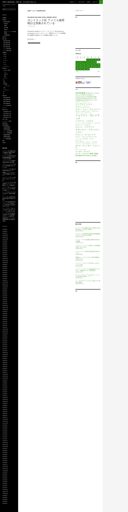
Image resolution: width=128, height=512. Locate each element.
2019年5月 (4, 387)
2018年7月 (4, 407)
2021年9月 (4, 335)
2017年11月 (5, 421)
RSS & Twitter (81, 1)
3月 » (98, 71)
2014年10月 (5, 493)
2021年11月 (5, 331)
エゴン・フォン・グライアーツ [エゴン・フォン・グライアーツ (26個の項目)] (87, 109)
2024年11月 (5, 260)
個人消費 (6, 27)
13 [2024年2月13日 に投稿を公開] (80, 64)
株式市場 (4, 38)
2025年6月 (4, 247)
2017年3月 (4, 436)
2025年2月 (4, 254)
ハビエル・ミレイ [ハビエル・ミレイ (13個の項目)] (88, 139)
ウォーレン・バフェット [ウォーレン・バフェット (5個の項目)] (82, 106)
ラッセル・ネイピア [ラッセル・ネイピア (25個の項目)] (82, 151)
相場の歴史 (4, 123)
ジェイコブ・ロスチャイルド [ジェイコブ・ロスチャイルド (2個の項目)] (85, 113)
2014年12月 (5, 489)
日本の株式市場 (6, 46)
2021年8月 (4, 337)
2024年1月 (4, 280)
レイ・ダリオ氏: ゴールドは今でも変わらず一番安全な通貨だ (9, 193)
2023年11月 (5, 284)
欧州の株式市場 (6, 44)
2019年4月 (4, 389)
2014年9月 (4, 495)
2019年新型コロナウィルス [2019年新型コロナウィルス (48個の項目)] (87, 93)
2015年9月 (4, 472)
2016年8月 (4, 450)
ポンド (4, 62)
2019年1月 (4, 395)
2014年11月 (5, 491)
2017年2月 (4, 438)
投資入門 (4, 37)
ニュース (4, 107)
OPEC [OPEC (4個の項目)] (95, 98)
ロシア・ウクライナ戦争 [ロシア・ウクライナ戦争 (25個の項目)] (84, 154)
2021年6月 (4, 340)
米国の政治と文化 (7, 117)
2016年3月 (4, 460)
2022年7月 (4, 315)
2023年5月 (4, 295)
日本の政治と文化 (7, 113)
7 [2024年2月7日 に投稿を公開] (84, 62)
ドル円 (4, 56)
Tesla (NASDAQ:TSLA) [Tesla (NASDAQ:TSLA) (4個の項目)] (81, 100)
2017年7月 (4, 429)
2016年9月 (4, 448)
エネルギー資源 (6, 70)
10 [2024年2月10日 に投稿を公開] (95, 62)
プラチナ (5, 78)
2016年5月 (4, 456)
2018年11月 (5, 399)
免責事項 (88, 1)
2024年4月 (4, 274)
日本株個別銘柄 (6, 127)
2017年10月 (5, 423)
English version (79, 10)
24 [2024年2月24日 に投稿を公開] (95, 66)
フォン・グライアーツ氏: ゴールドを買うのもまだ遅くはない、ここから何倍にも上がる (9, 210)
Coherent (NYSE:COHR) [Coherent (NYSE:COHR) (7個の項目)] (82, 97)
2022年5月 (4, 319)
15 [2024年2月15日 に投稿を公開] (88, 64)
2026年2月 (4, 231)
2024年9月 (4, 264)
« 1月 (77, 71)
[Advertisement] (87, 33)
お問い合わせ (95, 1)
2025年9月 (4, 241)
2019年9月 (4, 380)
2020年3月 (4, 368)
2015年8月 (4, 474)
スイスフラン (6, 66)
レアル (4, 64)
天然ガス (6, 74)
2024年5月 (4, 272)
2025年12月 (5, 235)
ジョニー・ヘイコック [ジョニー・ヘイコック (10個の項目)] (93, 123)
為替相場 (4, 52)
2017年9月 (4, 425)
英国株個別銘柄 (6, 134)
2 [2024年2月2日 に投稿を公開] (91, 59)
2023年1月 (4, 303)
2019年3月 (4, 391)
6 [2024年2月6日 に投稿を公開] (80, 62)
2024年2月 (4, 278)
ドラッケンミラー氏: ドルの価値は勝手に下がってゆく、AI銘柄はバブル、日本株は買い (87, 269)
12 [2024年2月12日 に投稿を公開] (77, 64)
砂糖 (4, 82)
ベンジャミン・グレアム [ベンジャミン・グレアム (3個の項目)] (81, 143)
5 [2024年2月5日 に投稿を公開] (77, 62)
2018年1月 (4, 417)
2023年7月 (4, 292)
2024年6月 (4, 270)
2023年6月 (4, 294)
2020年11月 (5, 352)
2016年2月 (4, 462)
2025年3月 (4, 252)
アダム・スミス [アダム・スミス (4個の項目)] (93, 100)
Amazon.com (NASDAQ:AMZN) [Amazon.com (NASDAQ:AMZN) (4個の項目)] (83, 95)
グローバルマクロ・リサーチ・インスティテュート (19, 2)
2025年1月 (4, 256)
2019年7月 (4, 384)
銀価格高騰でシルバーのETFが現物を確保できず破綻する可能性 (8, 219)
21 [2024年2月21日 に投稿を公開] (84, 66)
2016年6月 (4, 454)
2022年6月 (4, 317)
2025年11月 (5, 237)
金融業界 (4, 17)
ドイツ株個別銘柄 (7, 138)
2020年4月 (4, 366)
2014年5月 (4, 503)
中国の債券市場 (6, 99)
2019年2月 (4, 393)
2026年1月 (4, 233)
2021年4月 (4, 344)
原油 (5, 76)
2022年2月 (4, 325)
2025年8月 (4, 243)
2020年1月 (4, 372)
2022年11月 (5, 307)
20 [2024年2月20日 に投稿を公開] (80, 66)
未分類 (3, 142)
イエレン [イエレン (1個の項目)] (88, 101)
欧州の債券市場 (6, 101)
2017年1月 (4, 440)
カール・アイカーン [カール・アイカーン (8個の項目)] (81, 111)
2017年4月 (4, 434)
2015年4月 (4, 481)
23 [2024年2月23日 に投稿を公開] (91, 66)
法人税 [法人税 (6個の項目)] (91, 155)
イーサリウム (7, 85)
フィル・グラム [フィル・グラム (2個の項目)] (78, 140)
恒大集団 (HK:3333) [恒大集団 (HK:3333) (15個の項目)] (82, 155)
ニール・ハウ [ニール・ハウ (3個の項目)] (78, 138)
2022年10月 (5, 309)
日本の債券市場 (6, 103)
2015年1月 (4, 487)
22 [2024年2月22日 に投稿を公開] (88, 66)
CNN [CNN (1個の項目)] (93, 95)
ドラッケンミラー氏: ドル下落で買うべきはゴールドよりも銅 (9, 179)
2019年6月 (4, 386)
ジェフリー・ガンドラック (34, 42)
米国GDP (6, 23)
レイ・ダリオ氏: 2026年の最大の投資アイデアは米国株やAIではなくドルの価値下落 (8, 215)
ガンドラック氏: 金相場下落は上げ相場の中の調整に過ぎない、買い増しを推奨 (87, 228)
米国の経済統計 (38, 17)
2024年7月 (4, 268)
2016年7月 (4, 452)
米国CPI (6, 29)
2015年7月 (4, 476)
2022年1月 (4, 327)
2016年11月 (5, 444)
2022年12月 (5, 305)
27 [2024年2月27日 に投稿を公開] (80, 69)
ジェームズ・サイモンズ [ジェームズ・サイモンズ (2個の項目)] (80, 123)
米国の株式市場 (6, 40)
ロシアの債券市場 (7, 105)
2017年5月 (4, 433)
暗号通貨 (5, 84)
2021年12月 (5, 329)
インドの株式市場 (7, 48)
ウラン (5, 72)
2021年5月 (4, 342)
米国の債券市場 (30, 17)
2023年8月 (4, 290)
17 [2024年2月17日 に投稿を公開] (95, 64)
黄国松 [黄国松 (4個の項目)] (95, 155)
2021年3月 (4, 346)
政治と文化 (4, 109)
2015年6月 (4, 478)
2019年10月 (5, 378)
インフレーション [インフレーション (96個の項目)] (83, 104)
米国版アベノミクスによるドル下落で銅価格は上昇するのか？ (8, 174)
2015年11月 (5, 468)
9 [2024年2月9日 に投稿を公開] (91, 62)
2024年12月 (5, 258)
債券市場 (54, 17)
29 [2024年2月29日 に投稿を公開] (88, 69)
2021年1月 (4, 350)
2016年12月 (5, 442)
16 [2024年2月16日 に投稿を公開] (91, 64)
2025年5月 (4, 248)
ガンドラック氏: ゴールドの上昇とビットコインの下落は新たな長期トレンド (87, 275)
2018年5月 (4, 409)
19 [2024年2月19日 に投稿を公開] (77, 66)
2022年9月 (4, 311)
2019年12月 (5, 374)
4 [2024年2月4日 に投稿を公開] (98, 59)
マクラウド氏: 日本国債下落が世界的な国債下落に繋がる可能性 (9, 198)
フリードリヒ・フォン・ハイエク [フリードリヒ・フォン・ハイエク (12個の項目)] (86, 142)
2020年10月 (5, 354)
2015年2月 (4, 485)
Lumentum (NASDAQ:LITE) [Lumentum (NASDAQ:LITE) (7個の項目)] (83, 98)
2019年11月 (5, 376)
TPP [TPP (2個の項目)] (88, 100)
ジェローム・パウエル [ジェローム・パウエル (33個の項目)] (84, 121)
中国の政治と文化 (7, 111)
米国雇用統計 (49, 17)
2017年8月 (4, 427)
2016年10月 (5, 446)
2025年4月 (4, 250)
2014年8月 (4, 497)
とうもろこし (6, 89)
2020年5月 (4, 364)
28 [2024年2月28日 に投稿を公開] (84, 69)
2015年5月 (4, 480)
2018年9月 (4, 403)
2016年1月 (4, 464)
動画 (3, 140)
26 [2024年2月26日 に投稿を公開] (77, 69)
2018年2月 (4, 415)
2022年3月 (4, 323)
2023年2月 (4, 301)
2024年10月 (5, 262)
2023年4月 (4, 297)
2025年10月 (5, 239)
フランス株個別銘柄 (7, 131)
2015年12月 (5, 466)
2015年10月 (5, 470)
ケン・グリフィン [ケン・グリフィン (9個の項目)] (93, 111)
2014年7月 (4, 499)
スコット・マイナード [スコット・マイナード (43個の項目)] (84, 127)
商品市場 (4, 68)
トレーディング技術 (6, 121)
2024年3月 (4, 276)
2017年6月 (4, 431)
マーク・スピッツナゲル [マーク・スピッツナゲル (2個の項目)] (80, 149)
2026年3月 (4, 229)
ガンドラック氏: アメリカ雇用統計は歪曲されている (45, 21)
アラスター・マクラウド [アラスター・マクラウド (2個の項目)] (80, 101)
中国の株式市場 (6, 42)
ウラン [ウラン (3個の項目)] (89, 107)
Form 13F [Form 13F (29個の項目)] (93, 97)
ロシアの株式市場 (7, 50)
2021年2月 (4, 348)
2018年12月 (5, 397)
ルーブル (5, 60)
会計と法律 (4, 119)
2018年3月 (4, 413)
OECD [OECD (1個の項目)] (92, 98)
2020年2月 (4, 370)
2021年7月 (4, 339)
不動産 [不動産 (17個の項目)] (96, 154)
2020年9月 (4, 356)
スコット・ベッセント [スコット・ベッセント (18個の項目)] (83, 125)
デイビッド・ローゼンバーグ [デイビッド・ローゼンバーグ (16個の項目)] (85, 135)
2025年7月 (4, 245)
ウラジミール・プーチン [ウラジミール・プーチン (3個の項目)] (81, 107)
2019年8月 (4, 382)
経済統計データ (73, 1)
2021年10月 (5, 333)
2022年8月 (4, 313)
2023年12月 (5, 282)
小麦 (4, 87)
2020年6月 (4, 362)
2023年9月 (4, 288)
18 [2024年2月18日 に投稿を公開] (98, 64)
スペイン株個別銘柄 (7, 132)
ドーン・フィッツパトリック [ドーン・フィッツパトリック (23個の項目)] (86, 137)
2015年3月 (4, 483)
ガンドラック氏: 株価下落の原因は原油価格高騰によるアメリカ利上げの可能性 (87, 234)
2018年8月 (4, 405)
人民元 (4, 54)
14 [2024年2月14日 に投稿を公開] (84, 64)
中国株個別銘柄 (6, 129)
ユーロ (4, 58)
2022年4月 (4, 321)
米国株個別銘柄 (6, 136)
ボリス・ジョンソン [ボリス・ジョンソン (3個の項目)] (92, 143)
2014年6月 (4, 501)
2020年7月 (4, 360)
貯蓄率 (5, 25)
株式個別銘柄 (5, 125)
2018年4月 (4, 411)
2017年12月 (5, 419)
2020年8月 (4, 358)
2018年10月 (5, 401)
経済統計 (44, 17)
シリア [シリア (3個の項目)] (77, 113)
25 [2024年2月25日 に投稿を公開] (98, 66)
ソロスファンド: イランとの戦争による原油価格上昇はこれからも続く (9, 166)
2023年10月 (5, 286)
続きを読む (31, 39)
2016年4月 (4, 458)
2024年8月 (4, 266)
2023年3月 (4, 299)
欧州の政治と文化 (7, 115)
